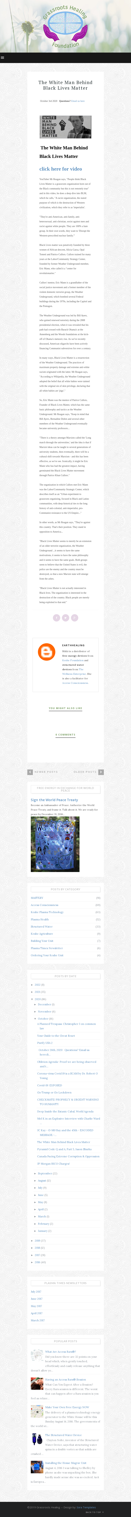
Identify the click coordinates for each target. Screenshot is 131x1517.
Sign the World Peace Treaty (54, 799)
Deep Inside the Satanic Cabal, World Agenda (65, 1111)
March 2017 (38, 1320)
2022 (38, 984)
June (41, 1195)
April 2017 (36, 1313)
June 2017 (36, 1298)
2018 (38, 1247)
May (41, 1202)
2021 (38, 992)
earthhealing (73, 645)
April (41, 1209)
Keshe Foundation (73, 660)
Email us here (78, 101)
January (43, 1231)
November (45, 1011)
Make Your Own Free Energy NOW (67, 1407)
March (42, 1216)
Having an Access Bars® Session (65, 1379)
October (43, 1018)
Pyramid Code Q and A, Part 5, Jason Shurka (64, 1149)
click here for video (60, 169)
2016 (38, 1262)
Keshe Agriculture (42, 933)
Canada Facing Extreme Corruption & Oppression (68, 1156)
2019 (38, 1240)
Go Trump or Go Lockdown (54, 1092)
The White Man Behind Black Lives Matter (63, 1142)
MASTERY (37, 898)
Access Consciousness (75, 683)
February (44, 1223)
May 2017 (36, 1306)
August (42, 1180)
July (40, 1187)
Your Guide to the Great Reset (56, 1035)
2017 (38, 1255)
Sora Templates (86, 1507)
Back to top (95, 1512)
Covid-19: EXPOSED (49, 1085)
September (45, 1173)
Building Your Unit (42, 941)
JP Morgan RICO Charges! (53, 1163)
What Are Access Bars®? (60, 1351)
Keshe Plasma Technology (47, 912)
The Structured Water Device (63, 1435)
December (45, 1004)
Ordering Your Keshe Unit (47, 955)
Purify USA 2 (45, 1043)
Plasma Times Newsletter (47, 948)
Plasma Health (40, 919)
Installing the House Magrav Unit (65, 1463)
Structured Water (42, 926)
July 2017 (36, 1291)
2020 (38, 999)
